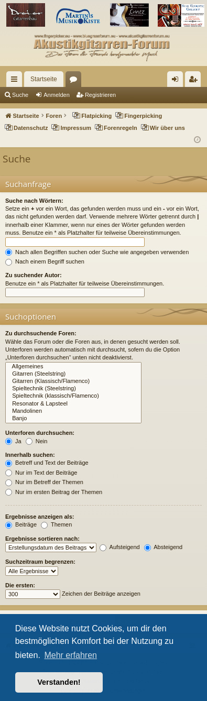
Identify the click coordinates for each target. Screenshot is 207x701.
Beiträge (21, 524)
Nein (37, 441)
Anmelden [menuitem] (177, 81)
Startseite (43, 79)
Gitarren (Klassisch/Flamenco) (73, 381)
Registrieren (100, 95)
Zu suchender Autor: (33, 275)
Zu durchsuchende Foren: (41, 333)
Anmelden (56, 95)
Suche (20, 95)
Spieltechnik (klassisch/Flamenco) (73, 396)
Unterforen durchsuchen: (39, 433)
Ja (13, 441)
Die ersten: (20, 585)
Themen (56, 524)
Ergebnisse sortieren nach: (42, 538)
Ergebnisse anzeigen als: (39, 516)
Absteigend (163, 547)
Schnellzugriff (16, 81)
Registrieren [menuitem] (195, 81)
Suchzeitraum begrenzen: (40, 561)
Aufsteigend (120, 547)
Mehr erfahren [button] (70, 655)
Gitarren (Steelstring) (73, 374)
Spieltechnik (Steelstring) (73, 388)
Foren (75, 81)
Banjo (73, 418)
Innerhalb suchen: (30, 455)
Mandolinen (73, 411)
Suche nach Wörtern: (34, 201)
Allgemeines (73, 366)
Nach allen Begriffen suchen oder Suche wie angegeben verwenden (97, 252)
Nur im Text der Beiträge (41, 472)
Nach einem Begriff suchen (44, 261)
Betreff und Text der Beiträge (47, 462)
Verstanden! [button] (58, 682)
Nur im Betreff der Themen (44, 482)
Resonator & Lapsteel (73, 404)
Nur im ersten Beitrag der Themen (53, 492)
